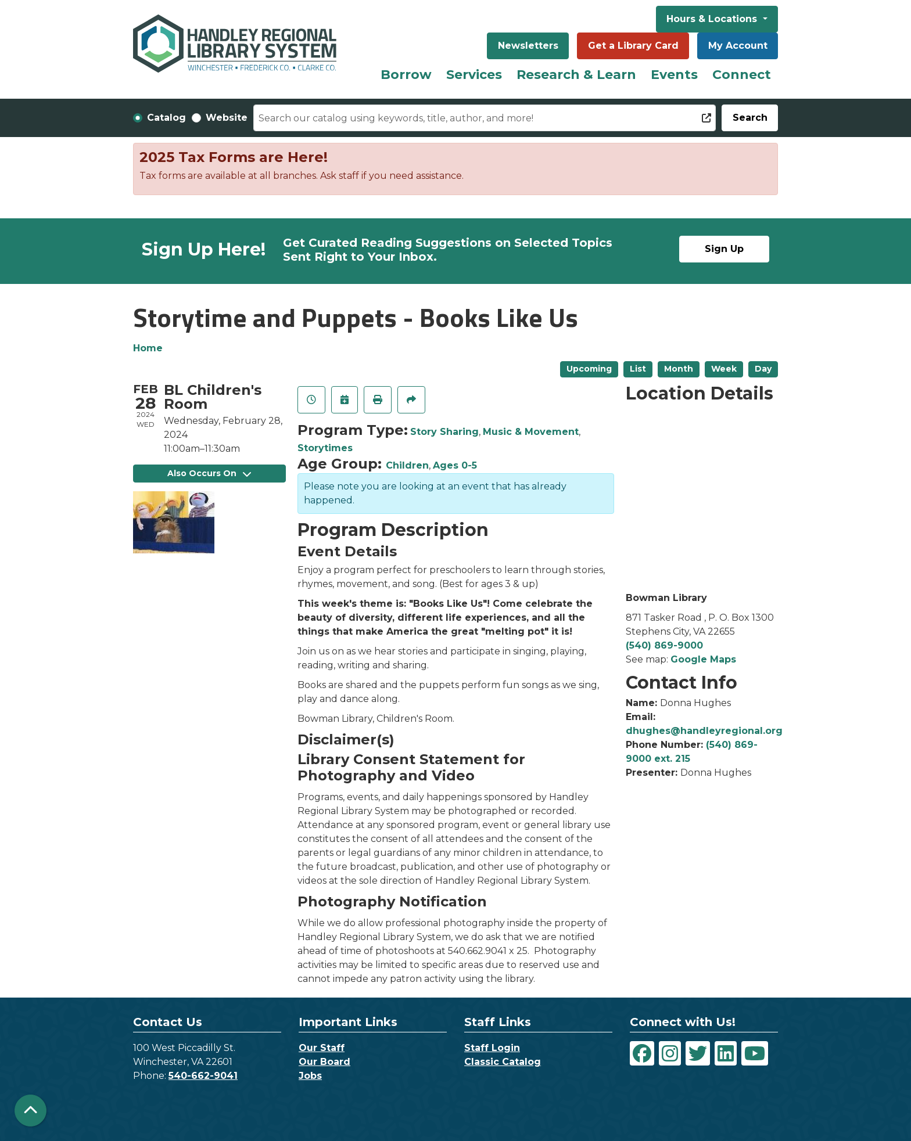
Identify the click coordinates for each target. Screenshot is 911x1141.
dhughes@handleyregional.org (704, 730)
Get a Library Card (633, 45)
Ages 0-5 (455, 465)
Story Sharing (444, 431)
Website (227, 117)
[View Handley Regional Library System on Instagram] (670, 1053)
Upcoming (589, 368)
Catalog (166, 117)
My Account (737, 45)
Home (148, 348)
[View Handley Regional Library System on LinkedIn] (726, 1053)
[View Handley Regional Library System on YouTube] (754, 1053)
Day (763, 368)
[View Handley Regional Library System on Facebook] (642, 1053)
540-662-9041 (203, 1075)
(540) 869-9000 (664, 645)
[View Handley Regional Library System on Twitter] (698, 1053)
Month (678, 368)
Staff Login (492, 1047)
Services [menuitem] (474, 74)
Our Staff (322, 1047)
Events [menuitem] (674, 74)
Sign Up (724, 248)
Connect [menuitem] (741, 74)
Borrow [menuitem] (406, 74)
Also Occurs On (209, 473)
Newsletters (528, 45)
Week (724, 368)
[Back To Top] (30, 1110)
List (638, 368)
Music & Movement (531, 431)
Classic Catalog (502, 1061)
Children (407, 465)
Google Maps (703, 659)
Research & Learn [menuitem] (576, 74)
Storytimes (325, 447)
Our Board (324, 1061)
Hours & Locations (713, 18)
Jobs (310, 1075)
